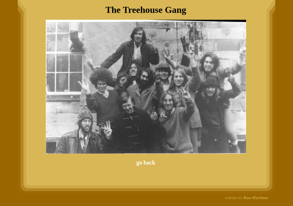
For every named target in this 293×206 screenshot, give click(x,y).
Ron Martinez (255, 197)
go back (145, 162)
